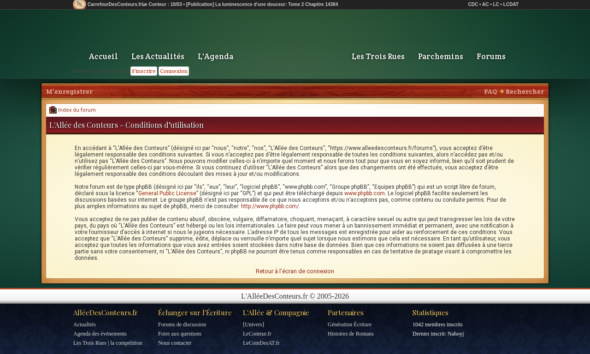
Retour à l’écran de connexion (295, 271)
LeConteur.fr (257, 333)
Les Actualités (157, 56)
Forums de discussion (182, 324)
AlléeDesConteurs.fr (105, 312)
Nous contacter (174, 343)
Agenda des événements (100, 333)
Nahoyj (456, 333)
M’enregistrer (69, 91)
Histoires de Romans (351, 333)
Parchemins (440, 56)
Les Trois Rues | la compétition (107, 343)
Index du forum (72, 110)
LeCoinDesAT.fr (261, 343)
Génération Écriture (350, 324)
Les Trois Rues (378, 56)
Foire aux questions (179, 333)
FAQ (490, 91)
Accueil (103, 56)
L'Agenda (215, 56)
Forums (491, 56)
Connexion (174, 70)
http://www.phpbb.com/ (270, 206)
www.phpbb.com (364, 193)
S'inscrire (144, 70)
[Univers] (253, 324)
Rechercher (525, 91)
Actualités (84, 324)
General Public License (167, 193)
